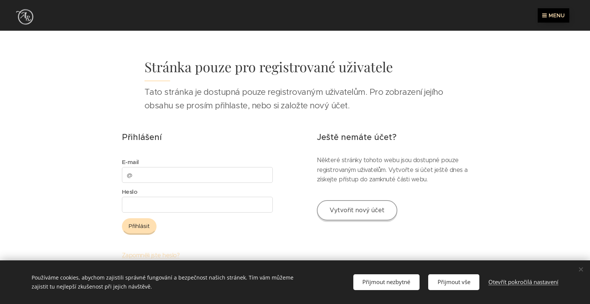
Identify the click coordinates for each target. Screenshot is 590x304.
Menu (553, 15)
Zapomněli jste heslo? (150, 255)
